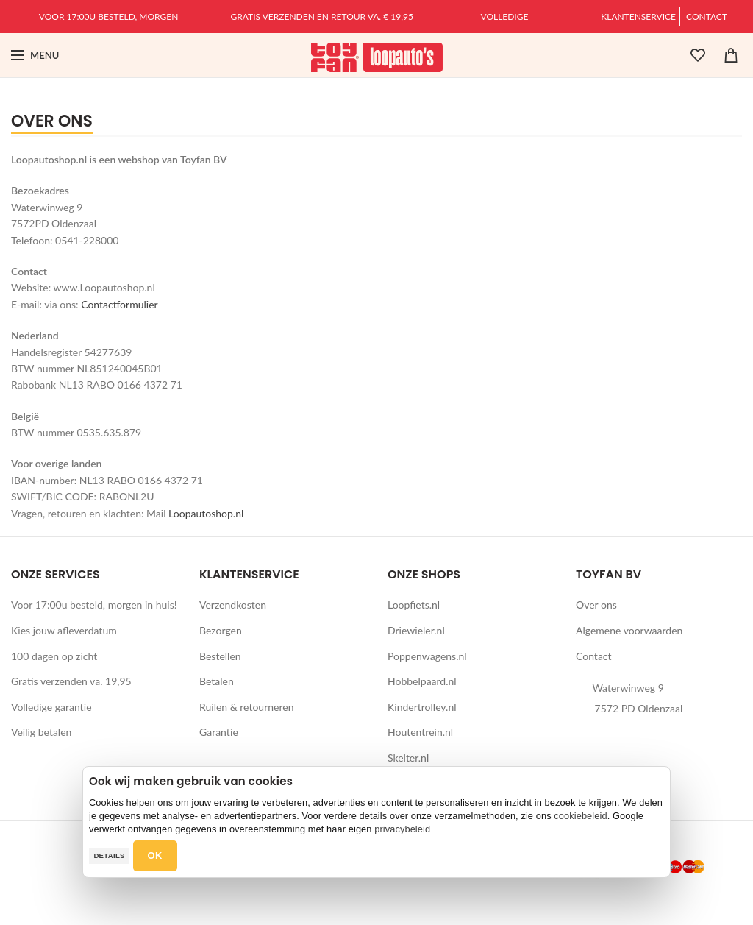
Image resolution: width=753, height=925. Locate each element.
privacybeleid (402, 828)
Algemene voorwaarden (629, 630)
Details (108, 855)
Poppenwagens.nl (427, 656)
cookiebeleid (580, 815)
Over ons (596, 604)
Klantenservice (638, 16)
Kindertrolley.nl (422, 707)
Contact (706, 16)
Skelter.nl (408, 757)
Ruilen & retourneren (246, 707)
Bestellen (220, 656)
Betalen (216, 681)
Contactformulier (119, 304)
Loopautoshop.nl (205, 513)
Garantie (218, 732)
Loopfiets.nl (414, 604)
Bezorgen (220, 630)
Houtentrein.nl (420, 732)
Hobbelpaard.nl (422, 681)
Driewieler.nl (416, 630)
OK (155, 855)
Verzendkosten (232, 604)
